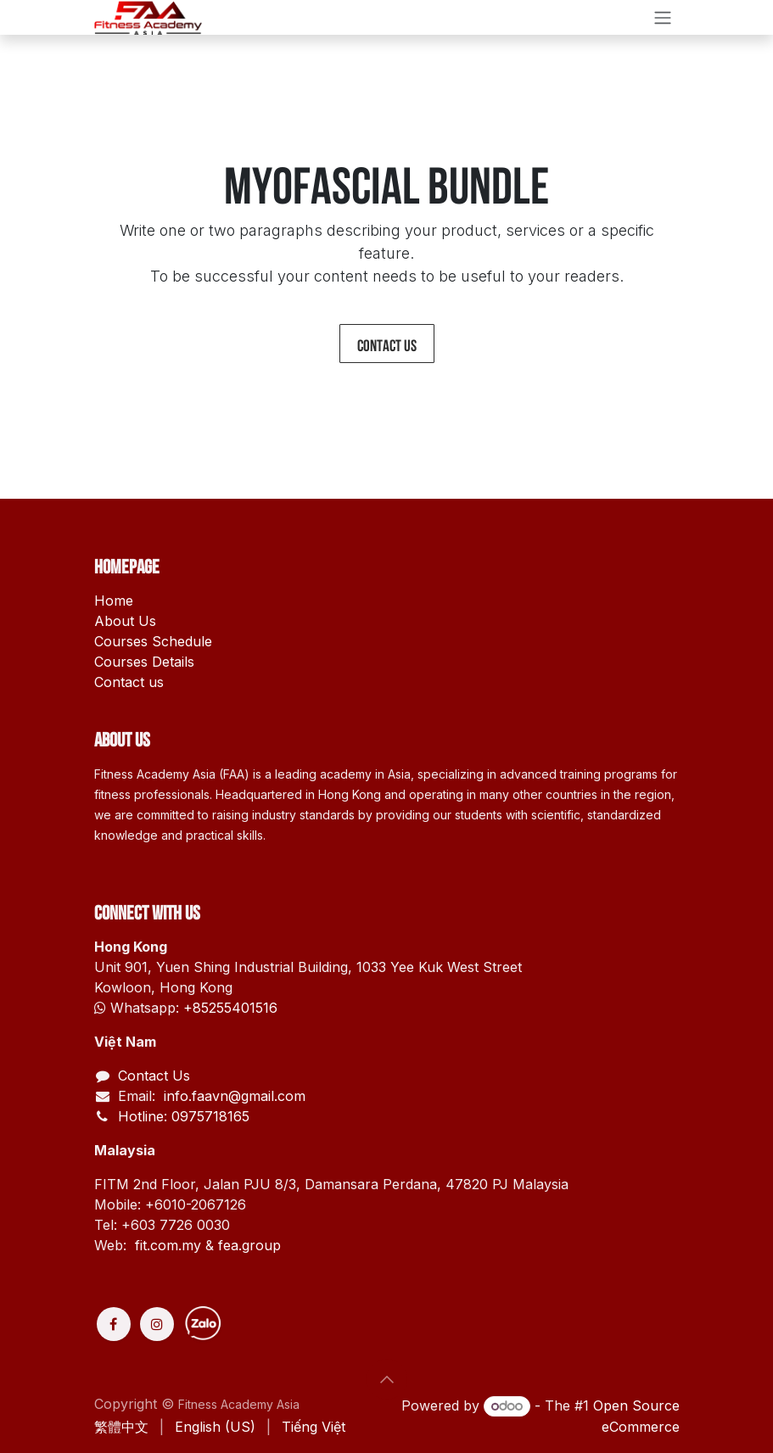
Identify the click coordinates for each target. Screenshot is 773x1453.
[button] (387, 1379)
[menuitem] (121, 1426)
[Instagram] (157, 1324)
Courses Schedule (153, 641)
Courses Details (144, 661)
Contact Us (154, 1075)
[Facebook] (114, 1324)
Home (113, 600)
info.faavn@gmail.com (232, 1095)
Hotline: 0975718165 (183, 1116)
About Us (125, 620)
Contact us (387, 343)
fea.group (249, 1245)
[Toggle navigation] (663, 17)
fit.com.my (168, 1245)
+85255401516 (230, 1007)
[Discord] (265, 1324)
